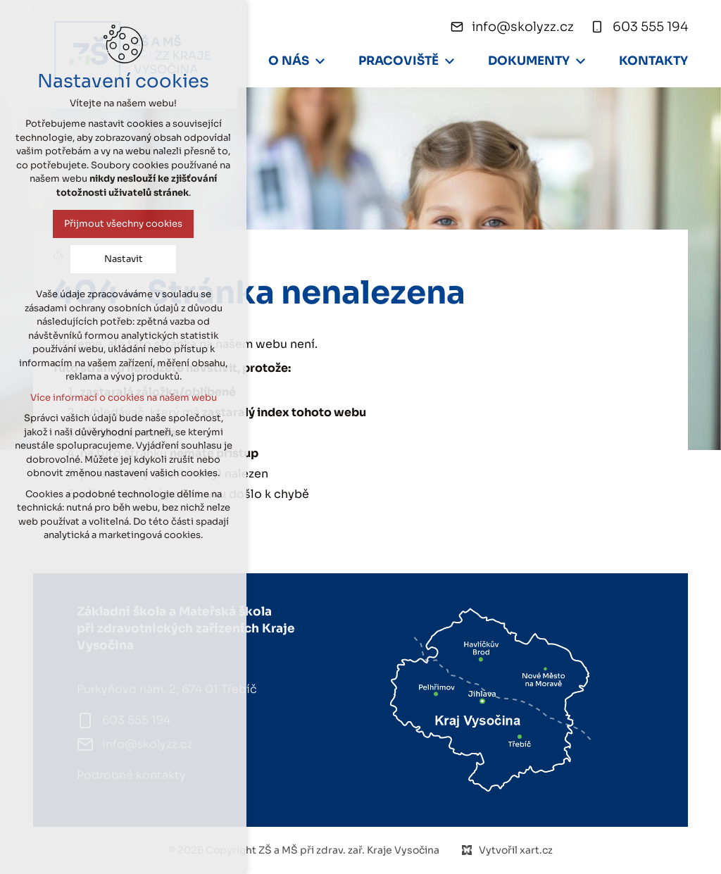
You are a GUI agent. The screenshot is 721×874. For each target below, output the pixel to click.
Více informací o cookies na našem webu (118, 398)
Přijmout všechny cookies (117, 224)
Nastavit (118, 259)
